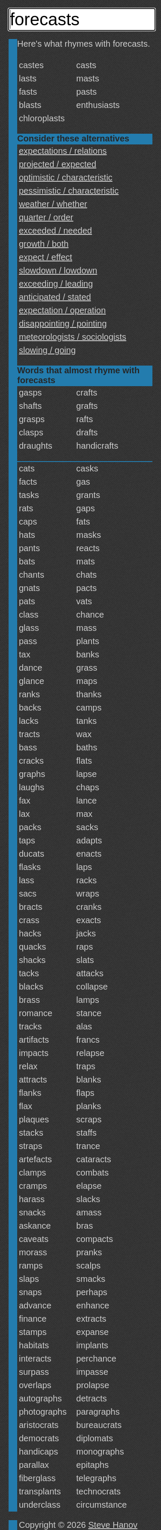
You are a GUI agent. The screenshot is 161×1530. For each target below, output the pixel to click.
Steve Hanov (113, 1525)
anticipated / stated (55, 297)
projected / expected (57, 164)
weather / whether (53, 204)
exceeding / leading (56, 283)
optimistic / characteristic (65, 177)
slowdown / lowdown (58, 270)
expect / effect (45, 257)
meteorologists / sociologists (72, 337)
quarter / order (46, 217)
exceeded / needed (55, 230)
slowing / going (47, 350)
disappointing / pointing (63, 323)
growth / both (44, 244)
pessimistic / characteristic (68, 190)
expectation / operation (62, 310)
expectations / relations (63, 151)
